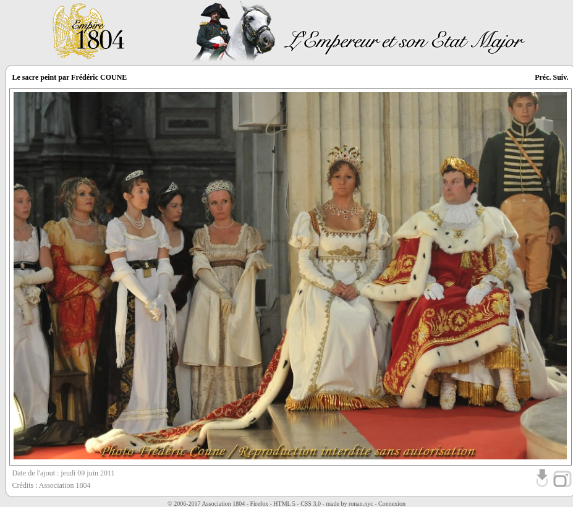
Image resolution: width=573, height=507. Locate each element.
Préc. (543, 77)
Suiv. (560, 77)
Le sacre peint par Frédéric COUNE (69, 77)
